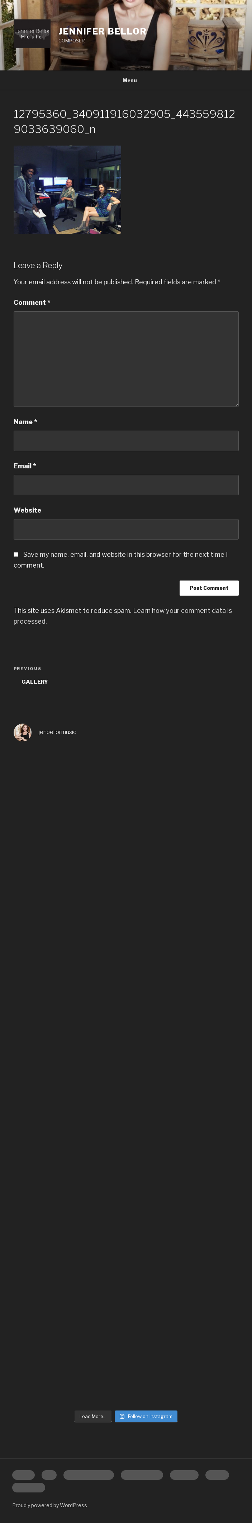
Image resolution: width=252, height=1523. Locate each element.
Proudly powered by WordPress (49, 1505)
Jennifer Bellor (102, 31)
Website (27, 510)
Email (25, 466)
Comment (32, 302)
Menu (126, 80)
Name (25, 422)
